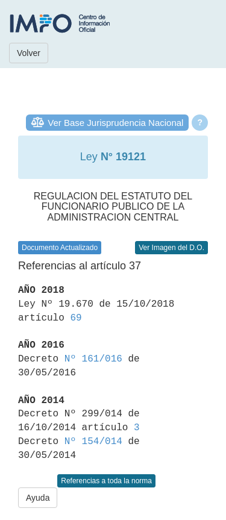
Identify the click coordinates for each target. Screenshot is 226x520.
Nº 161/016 (93, 359)
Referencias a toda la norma (106, 481)
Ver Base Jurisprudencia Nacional (115, 122)
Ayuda (37, 498)
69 (75, 318)
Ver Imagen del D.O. (171, 247)
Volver (28, 53)
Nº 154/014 (93, 441)
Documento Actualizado (60, 247)
